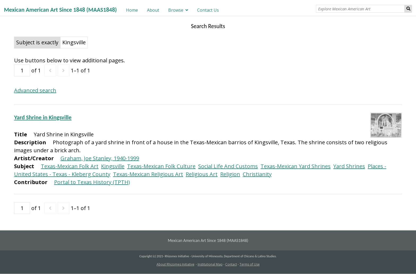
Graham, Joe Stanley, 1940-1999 (99, 158)
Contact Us (208, 10)
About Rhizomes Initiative (175, 264)
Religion (230, 174)
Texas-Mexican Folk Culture (161, 166)
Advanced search (35, 90)
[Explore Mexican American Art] (360, 9)
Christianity (257, 174)
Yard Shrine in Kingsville (42, 117)
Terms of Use (250, 264)
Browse (175, 10)
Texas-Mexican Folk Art (69, 166)
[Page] (22, 70)
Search (408, 9)
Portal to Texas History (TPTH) (92, 182)
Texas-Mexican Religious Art (148, 174)
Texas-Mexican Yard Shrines (296, 166)
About (153, 10)
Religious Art (202, 174)
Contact (231, 264)
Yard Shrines (349, 166)
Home (132, 10)
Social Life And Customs (228, 166)
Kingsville (112, 166)
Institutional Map (210, 264)
